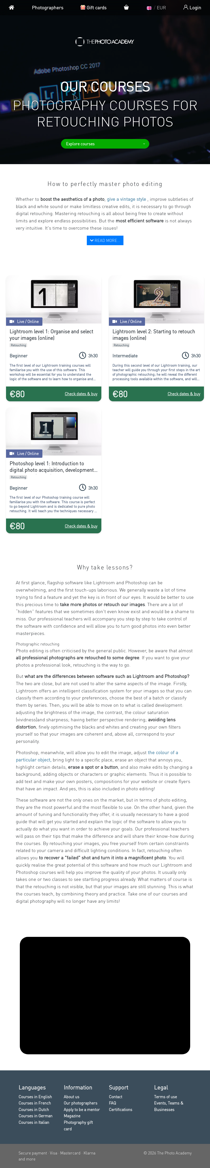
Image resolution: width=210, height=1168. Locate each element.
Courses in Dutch (34, 1109)
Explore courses (105, 144)
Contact (115, 1096)
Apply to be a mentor (82, 1109)
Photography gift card (78, 1125)
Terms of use (165, 1096)
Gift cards (93, 7)
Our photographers (80, 1103)
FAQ (112, 1103)
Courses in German (35, 1115)
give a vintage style (127, 199)
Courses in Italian (34, 1122)
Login (192, 7)
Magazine (72, 1115)
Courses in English (35, 1096)
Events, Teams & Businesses (168, 1106)
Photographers (47, 7)
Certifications (120, 1109)
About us (71, 1096)
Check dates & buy (81, 393)
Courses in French (35, 1103)
